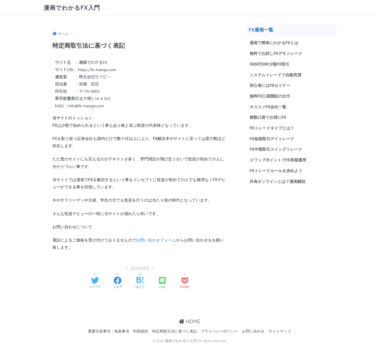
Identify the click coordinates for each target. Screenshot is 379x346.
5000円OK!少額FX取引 (269, 64)
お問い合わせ (253, 331)
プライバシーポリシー (219, 331)
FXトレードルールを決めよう (276, 170)
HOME (189, 321)
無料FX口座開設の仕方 (270, 96)
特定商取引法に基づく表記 (174, 331)
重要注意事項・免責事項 (108, 331)
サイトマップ (280, 331)
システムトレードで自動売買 (275, 75)
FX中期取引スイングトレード (276, 149)
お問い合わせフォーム (156, 240)
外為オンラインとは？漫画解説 (277, 181)
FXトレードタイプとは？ (272, 128)
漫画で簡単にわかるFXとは (274, 42)
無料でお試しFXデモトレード (276, 53)
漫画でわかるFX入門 (73, 7)
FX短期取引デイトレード (272, 138)
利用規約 (140, 331)
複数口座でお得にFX (268, 117)
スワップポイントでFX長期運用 (278, 160)
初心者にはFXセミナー (270, 85)
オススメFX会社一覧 (268, 107)
